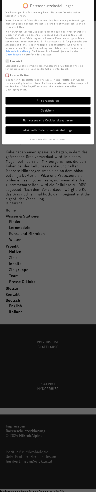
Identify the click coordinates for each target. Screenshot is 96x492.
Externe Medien (19, 71)
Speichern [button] (48, 107)
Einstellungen (13, 51)
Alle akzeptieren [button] (48, 97)
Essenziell (15, 57)
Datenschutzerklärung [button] (56, 136)
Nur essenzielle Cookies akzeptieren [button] (48, 117)
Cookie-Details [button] (37, 136)
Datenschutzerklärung (18, 47)
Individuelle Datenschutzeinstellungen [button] (48, 126)
